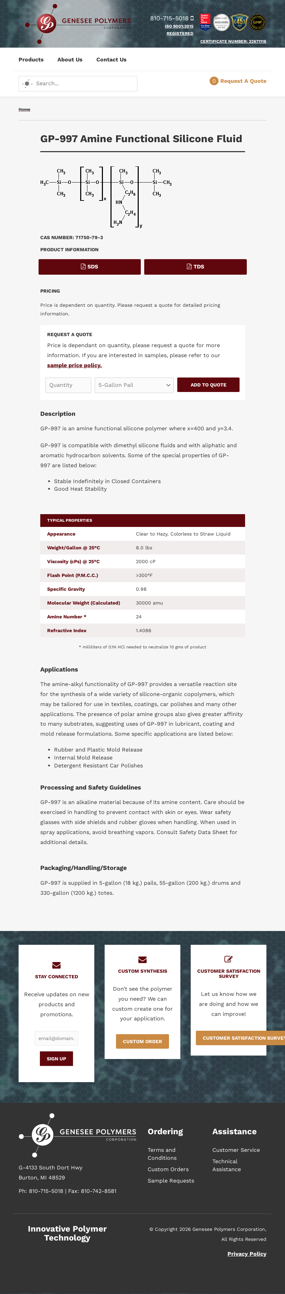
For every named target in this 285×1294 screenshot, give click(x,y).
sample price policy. (74, 365)
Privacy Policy (247, 1254)
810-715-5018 (171, 18)
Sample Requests (171, 1180)
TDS (195, 266)
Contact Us (111, 59)
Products (31, 59)
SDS (89, 266)
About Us (70, 59)
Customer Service (236, 1150)
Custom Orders (168, 1169)
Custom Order (142, 1041)
